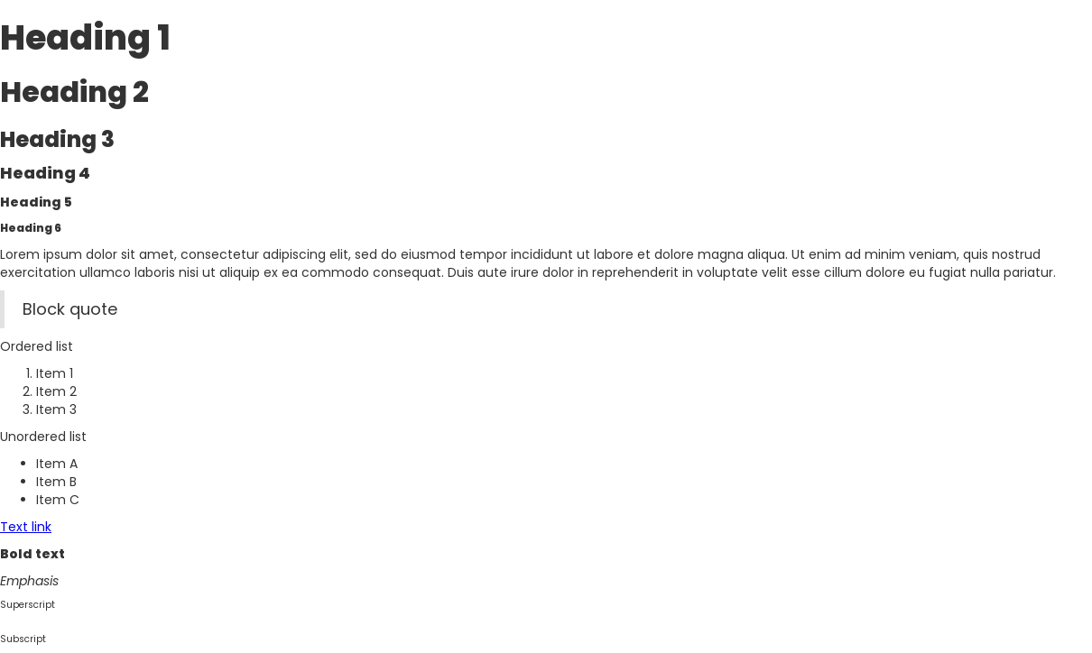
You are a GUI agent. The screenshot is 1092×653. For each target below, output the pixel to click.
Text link (25, 527)
